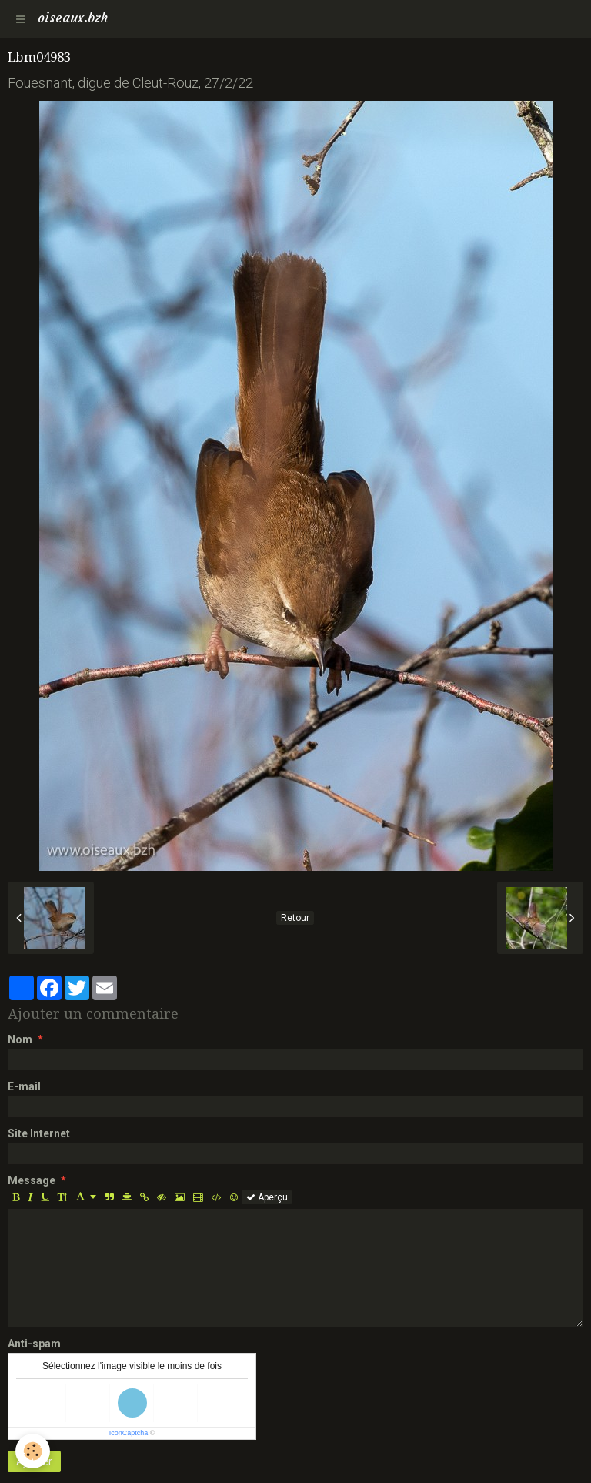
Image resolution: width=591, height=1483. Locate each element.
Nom (20, 1039)
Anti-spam (34, 1343)
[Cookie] (32, 1451)
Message (31, 1180)
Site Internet (39, 1133)
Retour (295, 917)
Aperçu (267, 1197)
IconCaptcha (129, 1433)
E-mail (24, 1086)
